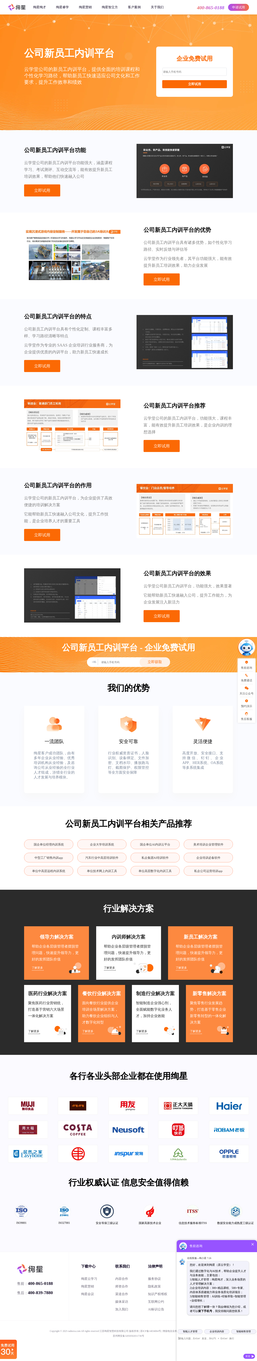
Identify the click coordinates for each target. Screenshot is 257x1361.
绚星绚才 (39, 7)
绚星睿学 (62, 7)
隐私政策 (154, 1286)
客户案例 (134, 7)
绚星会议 (87, 1294)
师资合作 (121, 1286)
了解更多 (37, 967)
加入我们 (121, 1309)
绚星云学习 (89, 1278)
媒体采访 (121, 1301)
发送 (247, 1356)
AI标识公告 (156, 1309)
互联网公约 (156, 1301)
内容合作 (121, 1278)
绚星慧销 (85, 7)
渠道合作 (121, 1294)
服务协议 (154, 1278)
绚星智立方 (110, 7)
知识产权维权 (157, 1294)
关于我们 (157, 7)
